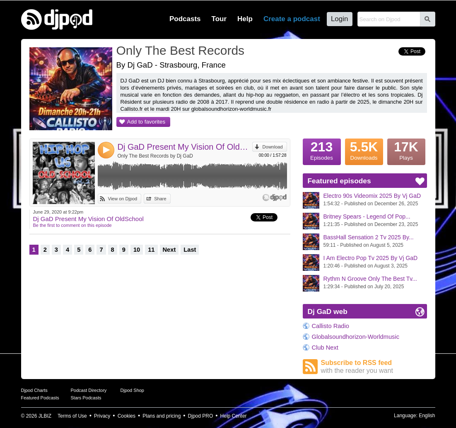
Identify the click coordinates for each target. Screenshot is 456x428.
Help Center (233, 416)
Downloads (364, 150)
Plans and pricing (161, 416)
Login (339, 19)
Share (160, 198)
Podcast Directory (89, 390)
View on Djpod (123, 198)
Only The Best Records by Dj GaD (155, 156)
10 (136, 249)
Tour (219, 19)
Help (245, 19)
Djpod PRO (200, 416)
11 (151, 249)
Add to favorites (146, 122)
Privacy (102, 416)
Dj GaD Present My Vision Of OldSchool (185, 146)
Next (169, 249)
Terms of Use (72, 416)
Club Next (325, 347)
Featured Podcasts (40, 397)
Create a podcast (291, 19)
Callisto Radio (330, 326)
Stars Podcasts (86, 397)
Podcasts (185, 19)
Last (189, 249)
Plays (406, 150)
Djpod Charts (34, 390)
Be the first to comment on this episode (72, 225)
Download (273, 146)
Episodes (322, 150)
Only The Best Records (180, 50)
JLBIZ (45, 416)
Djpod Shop (133, 390)
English (427, 415)
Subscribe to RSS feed (374, 366)
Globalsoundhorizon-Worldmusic (356, 336)
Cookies (126, 416)
